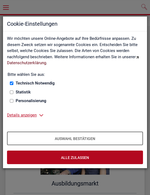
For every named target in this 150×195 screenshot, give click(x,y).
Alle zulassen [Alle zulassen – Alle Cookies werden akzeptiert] (75, 157)
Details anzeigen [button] (22, 115)
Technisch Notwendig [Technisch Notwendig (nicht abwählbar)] (35, 83)
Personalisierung (31, 100)
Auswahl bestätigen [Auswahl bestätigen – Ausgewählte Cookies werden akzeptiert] (75, 138)
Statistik (23, 92)
